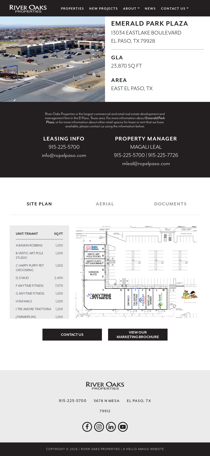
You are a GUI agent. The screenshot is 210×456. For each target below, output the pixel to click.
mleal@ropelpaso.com (146, 163)
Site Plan (39, 204)
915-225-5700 (64, 147)
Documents (170, 204)
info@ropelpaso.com (64, 155)
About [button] (130, 9)
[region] (39, 272)
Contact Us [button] (173, 9)
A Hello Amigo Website (143, 449)
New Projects (103, 9)
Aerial (105, 204)
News (150, 9)
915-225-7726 (163, 155)
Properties (72, 9)
